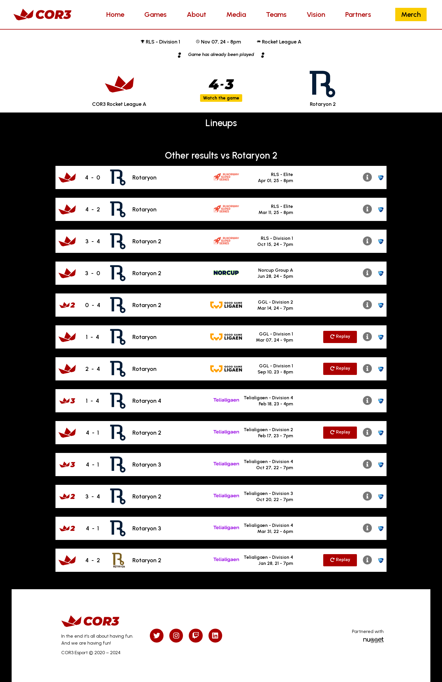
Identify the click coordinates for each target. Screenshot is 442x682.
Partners (358, 14)
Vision (316, 14)
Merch (411, 14)
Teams (276, 14)
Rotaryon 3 (146, 464)
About (196, 14)
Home (115, 14)
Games (155, 14)
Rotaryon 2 (146, 241)
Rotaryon (144, 177)
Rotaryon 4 (146, 400)
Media (236, 14)
